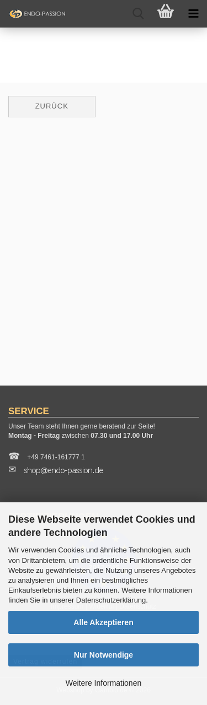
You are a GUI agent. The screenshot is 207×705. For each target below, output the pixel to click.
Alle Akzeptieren (103, 622)
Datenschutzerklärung (111, 600)
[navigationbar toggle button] (193, 14)
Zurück (51, 106)
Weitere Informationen (103, 683)
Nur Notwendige (103, 654)
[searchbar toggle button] (138, 14)
